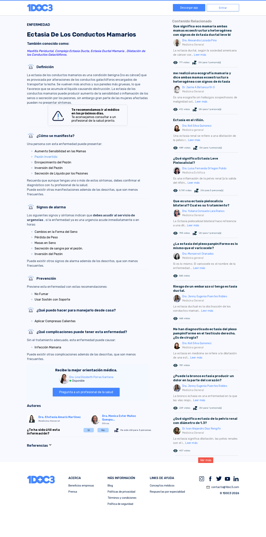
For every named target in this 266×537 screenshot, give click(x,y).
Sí (89, 430)
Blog (110, 485)
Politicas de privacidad (121, 491)
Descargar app (189, 7)
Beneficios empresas (81, 485)
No (103, 430)
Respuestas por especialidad (167, 491)
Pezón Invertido (46, 157)
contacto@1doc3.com (222, 487)
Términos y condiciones (122, 498)
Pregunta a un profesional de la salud (86, 392)
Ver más (205, 460)
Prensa (72, 491)
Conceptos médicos (162, 485)
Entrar (223, 8)
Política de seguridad (120, 504)
